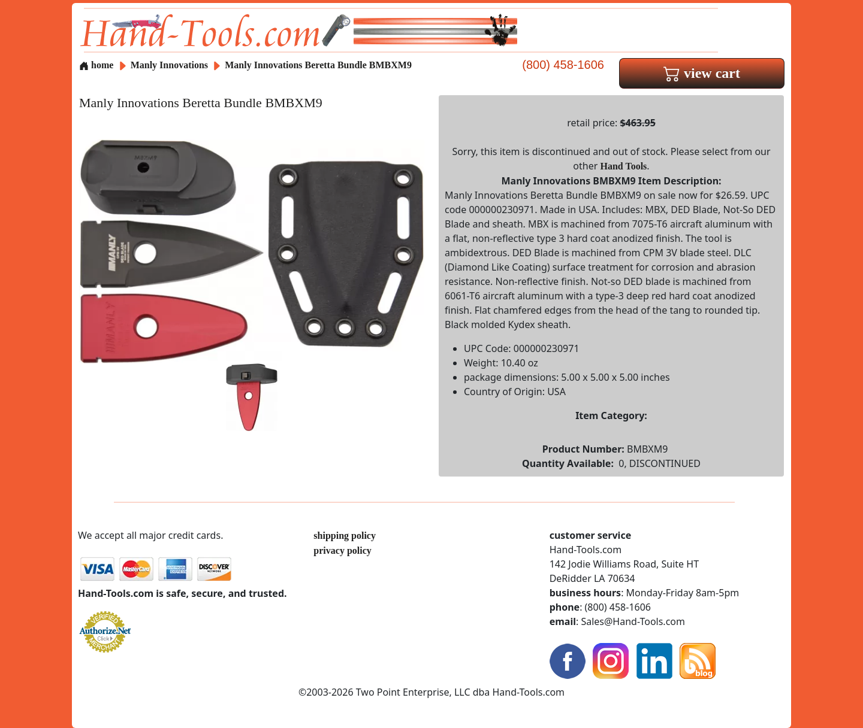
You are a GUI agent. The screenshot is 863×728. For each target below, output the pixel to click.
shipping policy (344, 535)
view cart (701, 73)
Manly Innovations (170, 65)
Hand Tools (624, 166)
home (96, 65)
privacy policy (342, 550)
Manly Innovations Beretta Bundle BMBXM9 (318, 65)
